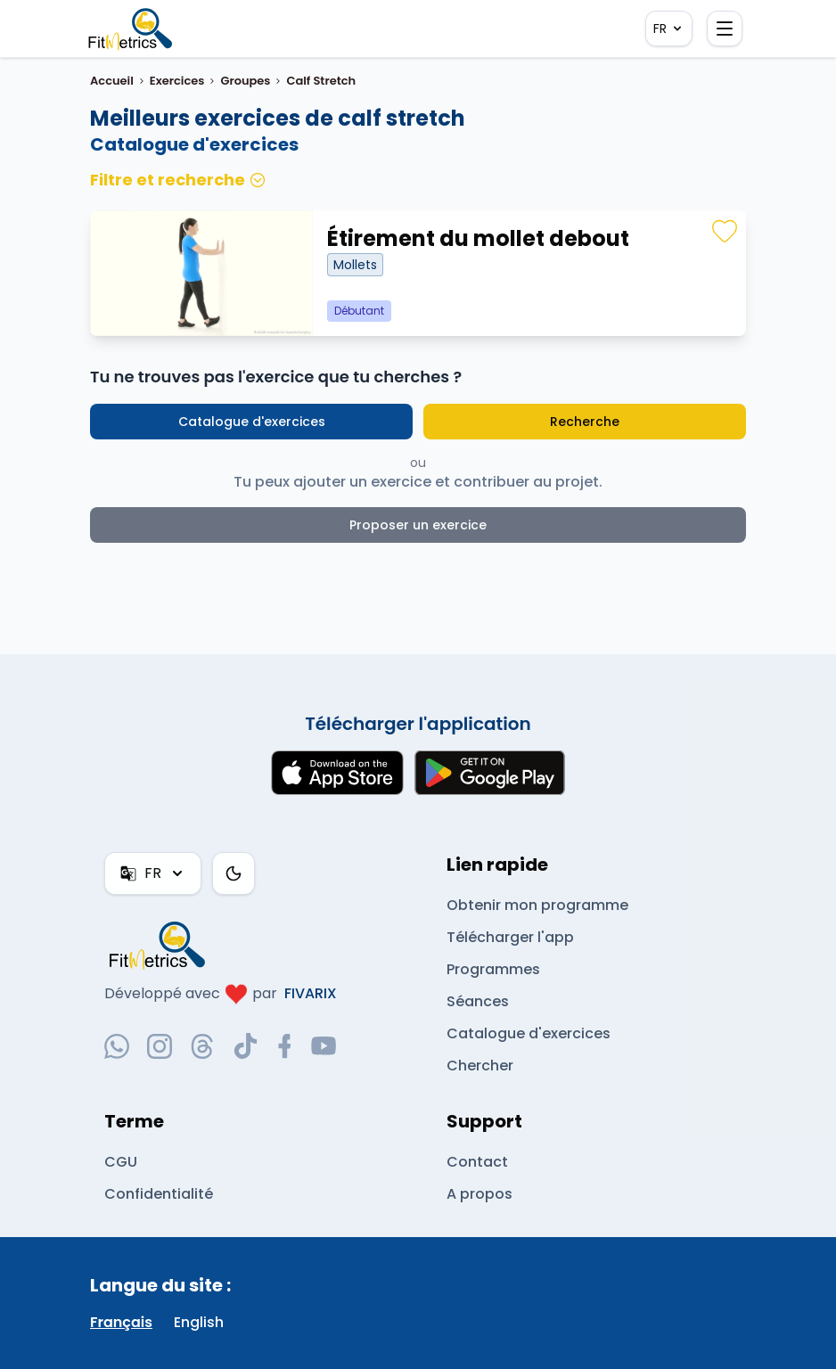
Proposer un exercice (418, 525)
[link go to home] (161, 944)
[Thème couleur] (232, 873)
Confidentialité (157, 1194)
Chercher (480, 1065)
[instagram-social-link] (159, 1046)
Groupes (245, 80)
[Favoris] (724, 231)
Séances (477, 1001)
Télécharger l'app (509, 937)
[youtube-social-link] (323, 1046)
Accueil (112, 80)
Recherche (584, 421)
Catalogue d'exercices (252, 421)
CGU (120, 1162)
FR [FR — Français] (668, 28)
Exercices (177, 80)
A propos (479, 1194)
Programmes (493, 969)
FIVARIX (310, 993)
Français (121, 1322)
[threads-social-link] (202, 1046)
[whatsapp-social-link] (116, 1046)
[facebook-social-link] (284, 1046)
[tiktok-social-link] (245, 1046)
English (199, 1322)
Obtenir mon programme (537, 905)
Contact (475, 1162)
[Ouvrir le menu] (724, 28)
